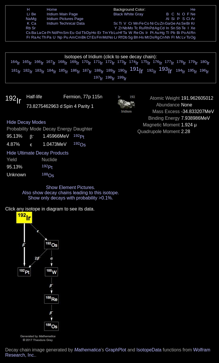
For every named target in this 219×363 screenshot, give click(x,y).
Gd (78, 32)
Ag (156, 28)
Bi (178, 32)
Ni (152, 23)
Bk (83, 37)
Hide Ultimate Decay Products (37, 152)
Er (99, 32)
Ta (125, 32)
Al (167, 19)
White (129, 14)
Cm (78, 37)
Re (136, 32)
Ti (120, 23)
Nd (54, 32)
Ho (93, 32)
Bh (136, 37)
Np (59, 37)
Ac (39, 37)
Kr (193, 23)
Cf (88, 37)
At (188, 32)
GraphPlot (115, 349)
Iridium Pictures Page (65, 19)
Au (156, 32)
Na (28, 19)
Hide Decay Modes (26, 122)
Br (188, 23)
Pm (60, 32)
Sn (173, 28)
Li (28, 14)
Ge (173, 23)
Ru (141, 28)
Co (146, 23)
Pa (49, 37)
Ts (188, 37)
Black (118, 14)
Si (173, 19)
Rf (120, 37)
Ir (146, 32)
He (193, 9)
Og (193, 37)
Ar (193, 19)
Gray (139, 14)
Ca (33, 23)
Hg (162, 32)
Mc (178, 37)
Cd (162, 28)
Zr (120, 28)
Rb (28, 28)
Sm (66, 32)
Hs (141, 37)
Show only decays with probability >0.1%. (70, 197)
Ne (193, 14)
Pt (152, 32)
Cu (156, 23)
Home (52, 9)
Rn (193, 32)
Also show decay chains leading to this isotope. (70, 192)
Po (183, 32)
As (178, 23)
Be (33, 14)
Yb (110, 32)
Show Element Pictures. (70, 187)
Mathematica (87, 349)
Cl (188, 19)
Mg (33, 19)
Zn (162, 23)
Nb (125, 28)
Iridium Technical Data (66, 23)
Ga (167, 23)
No (110, 37)
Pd (151, 28)
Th (44, 37)
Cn (162, 37)
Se (183, 23)
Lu (116, 32)
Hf (120, 32)
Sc (116, 23)
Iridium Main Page (62, 14)
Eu (72, 32)
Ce (43, 32)
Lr (116, 37)
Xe (193, 28)
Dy (88, 32)
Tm (105, 32)
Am (72, 37)
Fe (141, 23)
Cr (130, 23)
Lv (184, 37)
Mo (130, 28)
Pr (49, 32)
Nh (167, 37)
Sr (34, 28)
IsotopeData (148, 349)
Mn (136, 23)
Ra (33, 37)
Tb (83, 32)
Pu (65, 37)
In (167, 28)
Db (125, 37)
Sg (130, 37)
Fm (99, 37)
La (39, 32)
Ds (151, 37)
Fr (28, 37)
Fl (172, 37)
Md (105, 37)
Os (141, 32)
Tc (136, 28)
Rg (156, 37)
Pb (173, 32)
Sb (178, 28)
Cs (28, 32)
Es (94, 37)
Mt (147, 37)
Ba (33, 32)
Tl (167, 32)
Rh (146, 28)
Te (184, 28)
